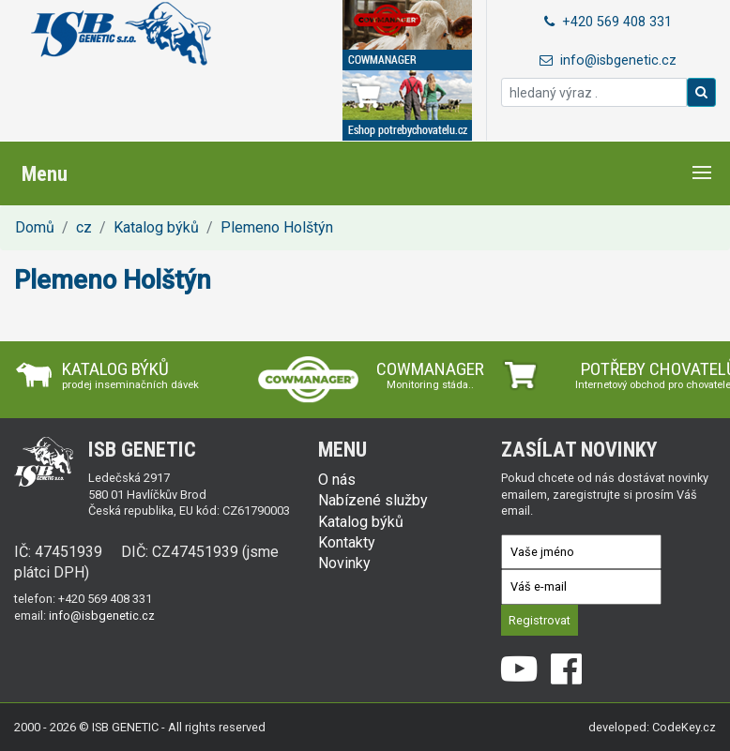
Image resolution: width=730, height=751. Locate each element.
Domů (34, 227)
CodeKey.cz (684, 727)
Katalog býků (156, 227)
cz (84, 227)
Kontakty (346, 542)
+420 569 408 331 (608, 22)
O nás (337, 479)
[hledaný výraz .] (594, 92)
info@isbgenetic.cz (608, 60)
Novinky (344, 563)
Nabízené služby (373, 500)
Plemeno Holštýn (277, 227)
